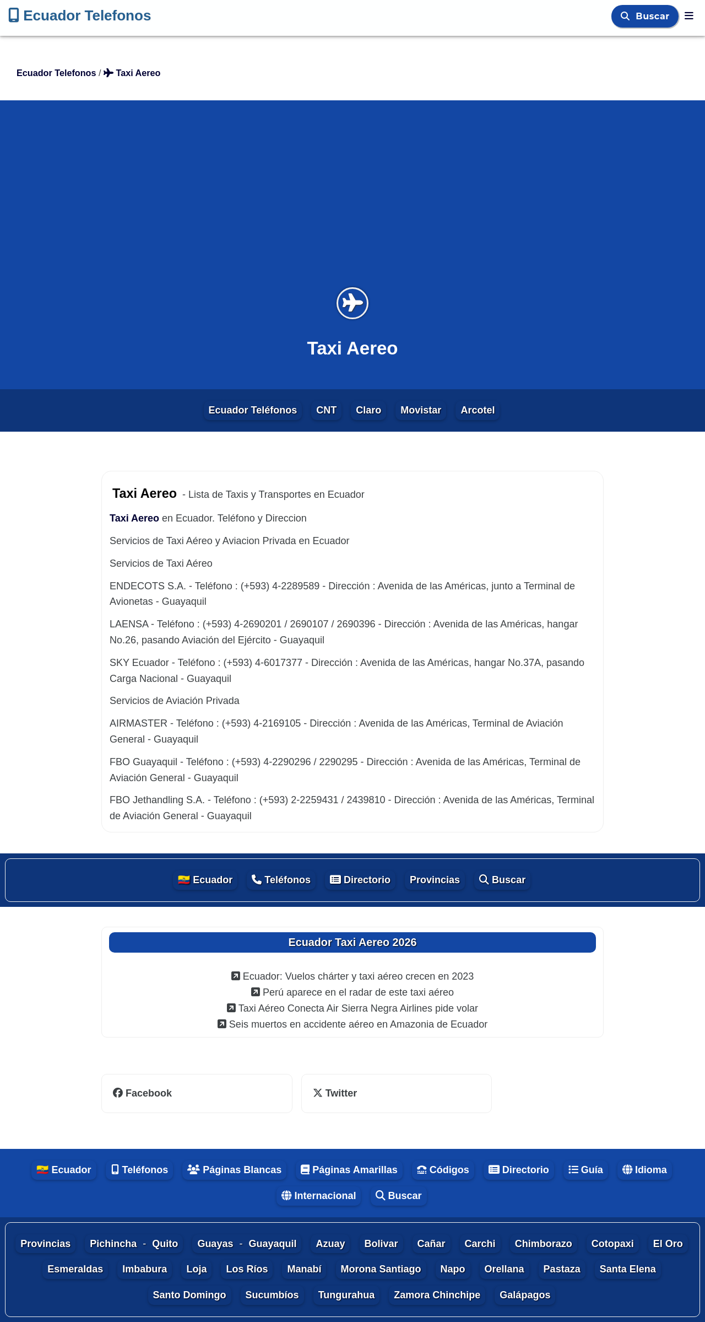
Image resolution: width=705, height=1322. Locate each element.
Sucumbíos (272, 1294)
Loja (196, 1269)
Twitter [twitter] (335, 1093)
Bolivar (381, 1243)
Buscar (654, 16)
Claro (368, 410)
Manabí (304, 1269)
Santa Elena (628, 1269)
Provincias (435, 879)
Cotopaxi (613, 1243)
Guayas (215, 1243)
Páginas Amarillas (349, 1169)
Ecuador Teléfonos (253, 410)
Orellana (504, 1269)
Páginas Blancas (234, 1169)
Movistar (420, 410)
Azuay (330, 1243)
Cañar (431, 1243)
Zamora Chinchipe (437, 1294)
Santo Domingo (189, 1294)
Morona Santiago (381, 1269)
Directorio (360, 879)
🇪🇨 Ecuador (205, 879)
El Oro (668, 1243)
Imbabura (144, 1269)
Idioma (644, 1169)
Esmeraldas (75, 1269)
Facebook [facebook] (142, 1093)
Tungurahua (346, 1294)
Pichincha (113, 1243)
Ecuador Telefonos (79, 15)
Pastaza (562, 1269)
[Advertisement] (352, 200)
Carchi (480, 1243)
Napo (453, 1269)
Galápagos (525, 1294)
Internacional (318, 1195)
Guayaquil (272, 1243)
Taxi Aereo (134, 518)
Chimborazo (543, 1243)
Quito (165, 1243)
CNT (326, 410)
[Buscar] (627, 16)
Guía (585, 1169)
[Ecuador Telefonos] (689, 16)
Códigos (443, 1169)
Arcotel (477, 410)
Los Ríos (247, 1269)
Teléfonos (281, 879)
